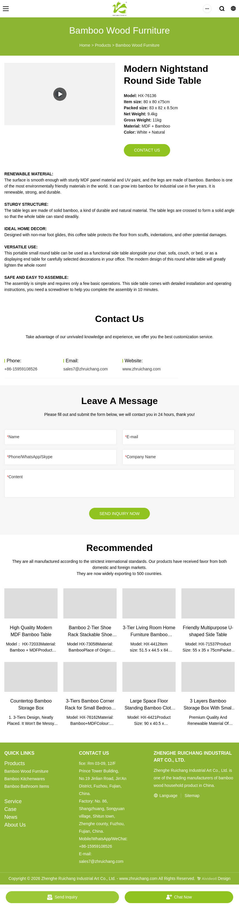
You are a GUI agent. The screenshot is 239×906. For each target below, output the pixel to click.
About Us (15, 826)
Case (10, 811)
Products (103, 45)
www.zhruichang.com (141, 369)
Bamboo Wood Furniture (137, 45)
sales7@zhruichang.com (85, 369)
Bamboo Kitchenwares (24, 780)
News (10, 818)
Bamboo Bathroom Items (26, 787)
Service (13, 803)
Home (85, 45)
